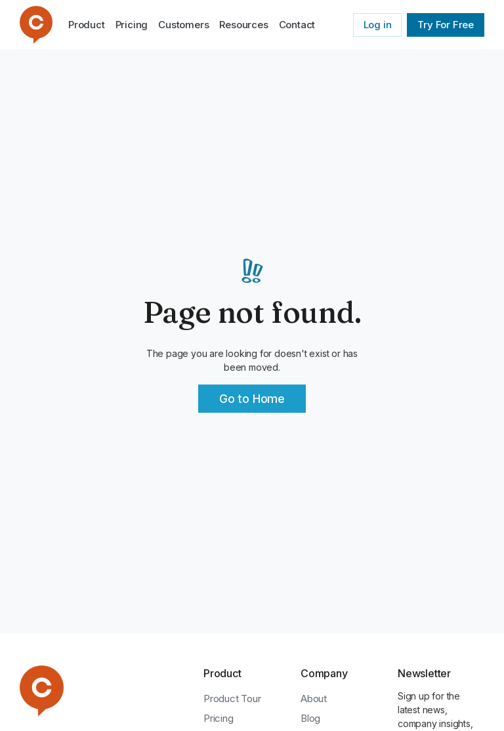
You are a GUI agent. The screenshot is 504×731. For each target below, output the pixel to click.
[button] (243, 25)
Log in (378, 24)
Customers (183, 24)
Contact (297, 24)
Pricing (132, 24)
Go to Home (252, 399)
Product (86, 24)
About (314, 698)
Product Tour (232, 698)
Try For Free (445, 24)
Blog (310, 718)
